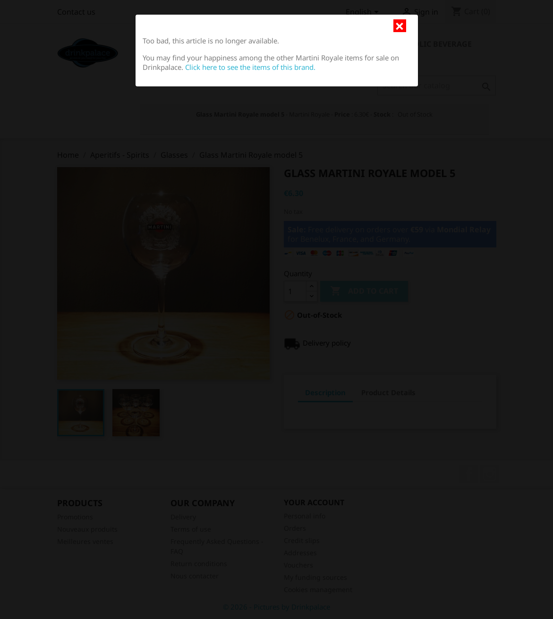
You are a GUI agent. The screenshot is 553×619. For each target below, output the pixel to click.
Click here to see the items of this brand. (250, 67)
